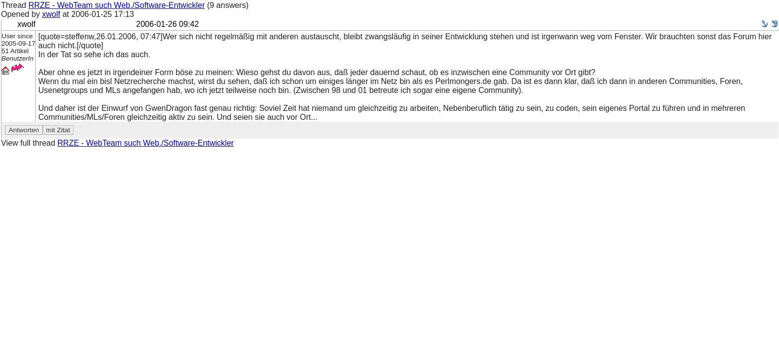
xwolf (51, 14)
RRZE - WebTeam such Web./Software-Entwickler (116, 5)
